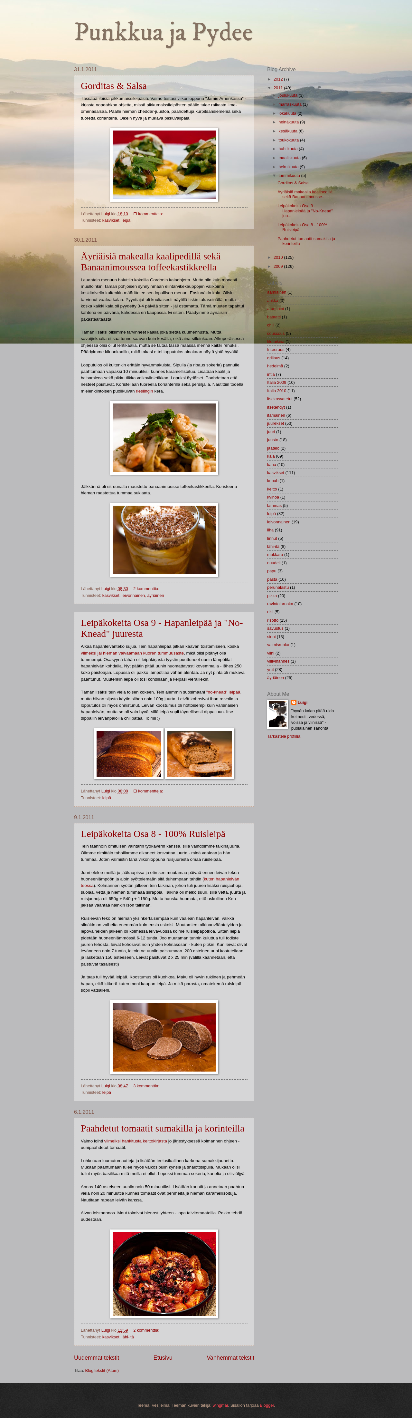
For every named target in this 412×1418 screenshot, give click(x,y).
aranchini (275, 308)
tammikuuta (289, 175)
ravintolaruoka (280, 603)
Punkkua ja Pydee (163, 33)
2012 (279, 79)
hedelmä (275, 366)
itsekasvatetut (280, 398)
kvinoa (273, 497)
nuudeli (274, 562)
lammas (274, 505)
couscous (276, 333)
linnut (272, 538)
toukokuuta (289, 140)
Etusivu (163, 1358)
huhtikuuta (288, 148)
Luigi (303, 702)
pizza (272, 595)
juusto (272, 439)
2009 (279, 266)
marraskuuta (290, 104)
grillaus (273, 357)
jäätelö (273, 448)
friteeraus (276, 349)
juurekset (275, 423)
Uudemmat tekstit (96, 1358)
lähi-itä (128, 1337)
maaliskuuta (290, 157)
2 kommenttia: (146, 588)
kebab (272, 480)
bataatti (274, 317)
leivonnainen (133, 595)
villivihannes (278, 661)
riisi (270, 611)
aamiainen (276, 292)
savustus (275, 628)
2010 (279, 257)
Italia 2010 (276, 390)
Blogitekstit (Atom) (102, 1370)
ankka (272, 300)
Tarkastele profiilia (283, 736)
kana (271, 464)
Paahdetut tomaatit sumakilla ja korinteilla (162, 1128)
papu (271, 570)
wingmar (220, 1405)
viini (270, 653)
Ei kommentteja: (148, 213)
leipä (126, 220)
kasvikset (110, 220)
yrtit (270, 669)
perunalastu (278, 587)
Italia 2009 (276, 382)
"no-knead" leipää (223, 692)
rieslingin (144, 391)
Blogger (267, 1405)
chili (270, 325)
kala (271, 456)
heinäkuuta (289, 122)
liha (270, 530)
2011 (279, 87)
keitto (272, 489)
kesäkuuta (288, 131)
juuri (271, 431)
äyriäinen (155, 595)
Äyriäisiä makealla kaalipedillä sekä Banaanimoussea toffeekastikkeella (150, 261)
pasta (272, 579)
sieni (271, 636)
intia (271, 374)
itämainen (276, 415)
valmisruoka (278, 644)
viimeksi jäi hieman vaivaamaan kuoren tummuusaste (132, 653)
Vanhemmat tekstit (230, 1358)
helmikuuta (289, 166)
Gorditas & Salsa (114, 85)
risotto (272, 620)
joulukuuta (288, 95)
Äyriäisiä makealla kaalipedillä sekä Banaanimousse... (304, 194)
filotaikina (276, 341)
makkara (275, 554)
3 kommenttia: (146, 1085)
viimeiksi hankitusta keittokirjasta (135, 1141)
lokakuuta (287, 113)
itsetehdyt (276, 407)
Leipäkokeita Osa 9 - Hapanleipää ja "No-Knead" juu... (305, 210)
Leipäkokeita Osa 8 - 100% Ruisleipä (153, 833)
